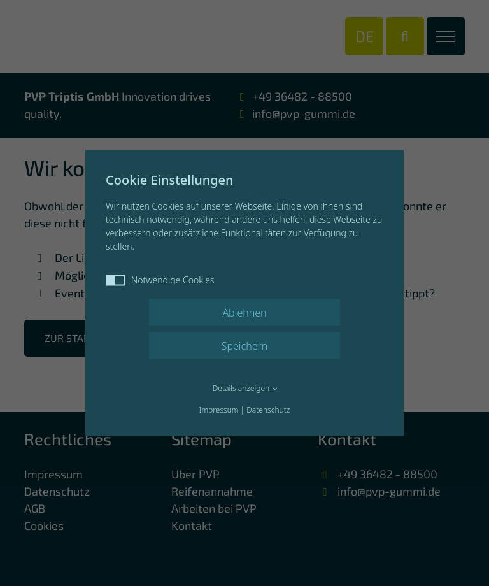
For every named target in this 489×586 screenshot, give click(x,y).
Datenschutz (268, 409)
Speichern (245, 346)
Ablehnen (244, 313)
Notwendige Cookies (160, 280)
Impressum (219, 409)
